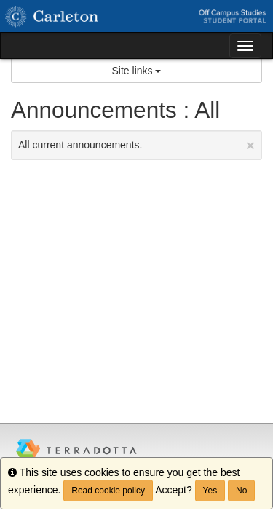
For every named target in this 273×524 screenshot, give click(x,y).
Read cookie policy (108, 490)
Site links (137, 70)
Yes (210, 490)
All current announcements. (136, 145)
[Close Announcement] (250, 145)
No (241, 490)
